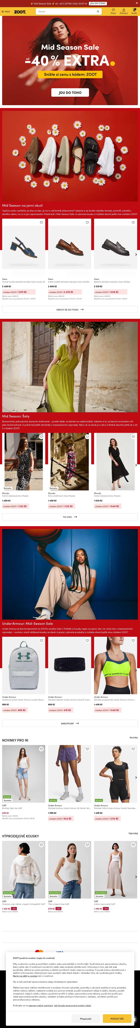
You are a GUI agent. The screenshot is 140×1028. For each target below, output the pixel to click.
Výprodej (133, 833)
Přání (113, 12)
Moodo (5, 493)
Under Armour (9, 696)
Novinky (134, 737)
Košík (134, 11)
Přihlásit (124, 12)
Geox (4, 279)
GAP (4, 805)
